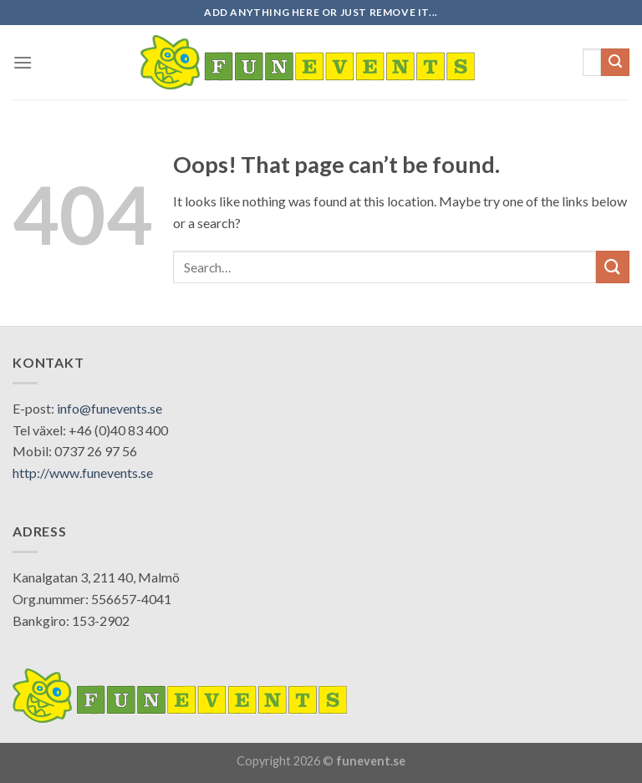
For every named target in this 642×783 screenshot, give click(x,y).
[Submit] (615, 62)
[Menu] (23, 62)
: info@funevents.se (106, 408)
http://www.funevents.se (83, 472)
